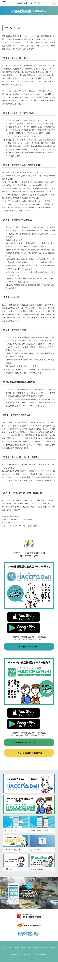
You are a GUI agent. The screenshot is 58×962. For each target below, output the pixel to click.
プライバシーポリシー (7, 947)
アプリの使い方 (11, 830)
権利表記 (17, 947)
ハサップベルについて (29, 646)
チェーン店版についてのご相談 (29, 753)
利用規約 (23, 947)
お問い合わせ (10, 869)
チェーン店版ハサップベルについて (29, 742)
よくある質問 (36, 850)
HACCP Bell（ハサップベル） (29, 3)
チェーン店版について (39, 869)
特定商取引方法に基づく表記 (34, 947)
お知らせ (45, 947)
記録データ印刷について (39, 830)
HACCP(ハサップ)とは (13, 850)
